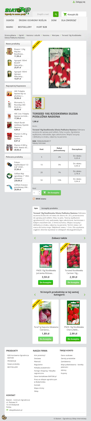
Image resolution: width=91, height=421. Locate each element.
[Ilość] (35, 192)
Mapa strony (39, 388)
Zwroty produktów (68, 358)
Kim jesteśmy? (39, 355)
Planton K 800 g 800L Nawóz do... (21, 146)
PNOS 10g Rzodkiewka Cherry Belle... (74, 328)
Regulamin (38, 364)
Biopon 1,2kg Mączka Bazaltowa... (19, 51)
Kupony (64, 373)
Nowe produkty (13, 43)
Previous (34, 237)
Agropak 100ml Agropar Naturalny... (20, 74)
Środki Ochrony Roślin (32, 20)
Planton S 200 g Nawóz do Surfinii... (20, 136)
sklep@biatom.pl (15, 410)
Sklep (36, 391)
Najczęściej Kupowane (16, 86)
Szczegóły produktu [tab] (49, 208)
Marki (9, 27)
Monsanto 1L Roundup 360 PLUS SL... (19, 104)
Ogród (10, 20)
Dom (54, 20)
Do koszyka (51, 192)
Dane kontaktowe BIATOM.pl (45, 376)
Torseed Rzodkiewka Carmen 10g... (74, 271)
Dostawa (37, 358)
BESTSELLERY (25, 27)
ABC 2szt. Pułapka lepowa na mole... (21, 114)
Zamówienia (66, 361)
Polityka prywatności (42, 368)
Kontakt (37, 385)
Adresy (63, 370)
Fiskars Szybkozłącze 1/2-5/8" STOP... (21, 164)
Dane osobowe (67, 355)
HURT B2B (41, 27)
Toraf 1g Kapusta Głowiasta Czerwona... (46, 328)
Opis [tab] (36, 208)
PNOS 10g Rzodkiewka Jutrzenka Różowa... (46, 271)
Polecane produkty (14, 157)
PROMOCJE (11, 361)
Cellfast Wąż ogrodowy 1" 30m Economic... (21, 175)
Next (83, 237)
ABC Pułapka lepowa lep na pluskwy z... (20, 93)
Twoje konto (66, 350)
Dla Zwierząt (68, 20)
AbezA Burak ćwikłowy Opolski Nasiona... (21, 124)
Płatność (37, 361)
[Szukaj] (45, 14)
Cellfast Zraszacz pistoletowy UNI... (21, 186)
